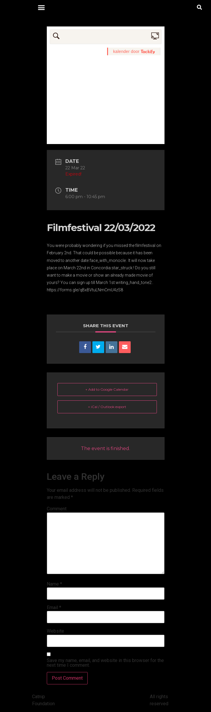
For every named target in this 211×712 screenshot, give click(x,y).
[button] (41, 7)
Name (54, 584)
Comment (57, 509)
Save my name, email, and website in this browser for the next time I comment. (105, 663)
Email (54, 607)
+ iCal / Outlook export (107, 407)
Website (55, 631)
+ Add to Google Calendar (107, 389)
